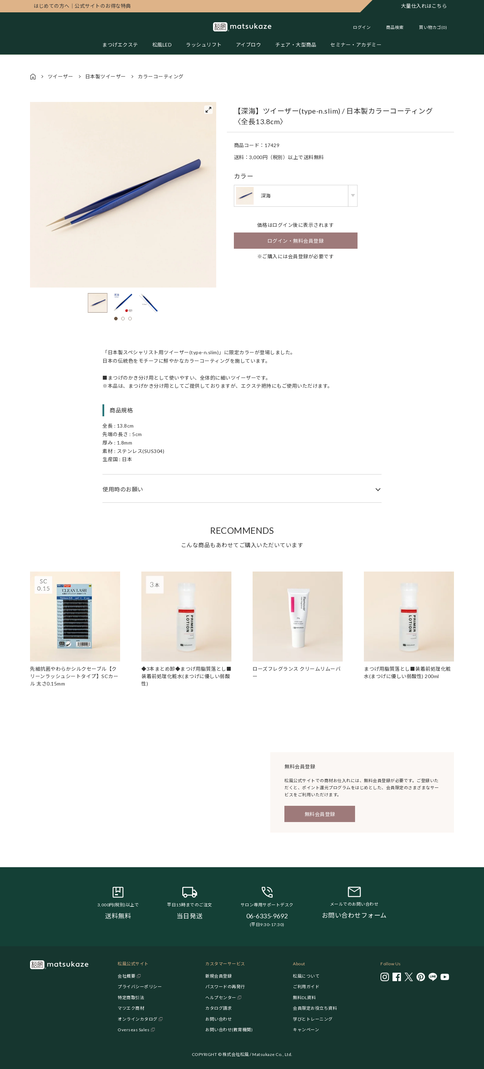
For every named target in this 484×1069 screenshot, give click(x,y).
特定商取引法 (131, 997)
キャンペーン (306, 1029)
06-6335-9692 (267, 916)
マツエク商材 (131, 1008)
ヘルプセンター (220, 997)
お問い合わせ (218, 1019)
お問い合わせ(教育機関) (229, 1029)
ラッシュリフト (204, 45)
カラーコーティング (161, 76)
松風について (306, 976)
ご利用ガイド (306, 986)
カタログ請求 (218, 1008)
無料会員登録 (320, 814)
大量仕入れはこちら (424, 6)
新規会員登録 (218, 976)
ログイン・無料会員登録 (295, 241)
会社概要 (126, 976)
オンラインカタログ (138, 1019)
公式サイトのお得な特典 (82, 6)
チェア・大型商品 (295, 45)
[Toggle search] (391, 27)
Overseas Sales (133, 1029)
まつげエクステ (120, 45)
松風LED (162, 45)
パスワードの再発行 (225, 986)
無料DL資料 (304, 997)
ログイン (362, 27)
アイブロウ (248, 45)
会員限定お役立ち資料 (315, 1008)
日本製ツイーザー (105, 76)
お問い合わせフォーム (354, 915)
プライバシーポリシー (140, 986)
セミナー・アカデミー (356, 45)
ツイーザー (60, 76)
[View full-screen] (208, 109)
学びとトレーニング (313, 1019)
